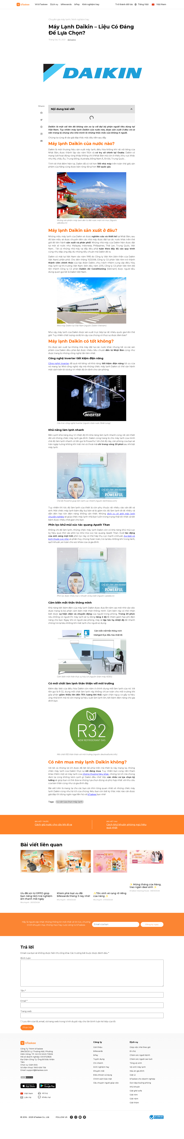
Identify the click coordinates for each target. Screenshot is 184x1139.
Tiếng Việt (143, 4)
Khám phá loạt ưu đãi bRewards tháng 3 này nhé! (73, 894)
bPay (77, 4)
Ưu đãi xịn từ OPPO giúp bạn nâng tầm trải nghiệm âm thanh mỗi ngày (36, 896)
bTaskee (92, 794)
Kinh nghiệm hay (90, 4)
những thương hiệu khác (96, 774)
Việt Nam (161, 4)
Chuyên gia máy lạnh (59, 19)
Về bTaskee (41, 4)
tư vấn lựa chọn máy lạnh (70, 802)
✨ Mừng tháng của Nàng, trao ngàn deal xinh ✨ (145, 886)
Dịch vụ (54, 4)
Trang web (26, 1011)
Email (23, 1001)
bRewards (66, 4)
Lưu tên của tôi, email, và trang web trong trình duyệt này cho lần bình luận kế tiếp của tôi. (69, 1022)
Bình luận (25, 958)
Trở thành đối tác (124, 4)
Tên (23, 991)
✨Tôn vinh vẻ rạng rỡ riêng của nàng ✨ (109, 894)
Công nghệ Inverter (58, 363)
